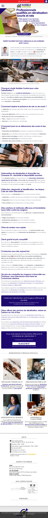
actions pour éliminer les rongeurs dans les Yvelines (25, 324)
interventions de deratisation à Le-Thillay (13, 292)
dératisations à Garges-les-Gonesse (20, 283)
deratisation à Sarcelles (17, 290)
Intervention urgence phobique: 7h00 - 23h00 (25, 446)
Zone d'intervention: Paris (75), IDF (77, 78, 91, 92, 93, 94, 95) (22, 441)
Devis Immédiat (24, 34)
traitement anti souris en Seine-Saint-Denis (13, 317)
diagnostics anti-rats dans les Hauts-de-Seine (26, 322)
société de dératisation (23, 93)
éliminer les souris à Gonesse (32, 281)
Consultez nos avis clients (19, 452)
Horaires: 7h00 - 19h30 (18, 444)
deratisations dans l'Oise (34, 315)
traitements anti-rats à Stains (28, 288)
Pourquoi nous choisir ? (18, 450)
